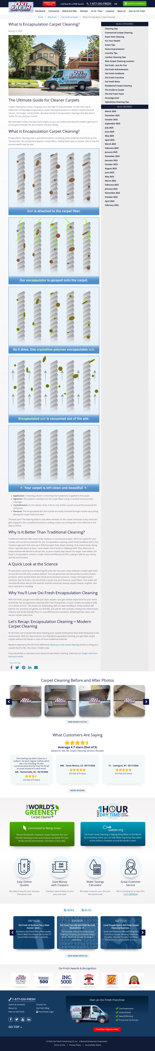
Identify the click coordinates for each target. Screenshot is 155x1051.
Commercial (53, 11)
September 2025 (112, 123)
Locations (110, 11)
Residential (40, 11)
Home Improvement (114, 49)
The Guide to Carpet (114, 89)
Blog (86, 910)
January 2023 (111, 189)
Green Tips (110, 45)
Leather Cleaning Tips (115, 57)
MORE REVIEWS (77, 790)
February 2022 (112, 205)
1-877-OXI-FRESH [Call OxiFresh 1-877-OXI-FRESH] (21, 999)
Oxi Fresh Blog (42, 1008)
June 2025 (109, 131)
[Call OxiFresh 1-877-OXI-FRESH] (99, 4)
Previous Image (9, 702)
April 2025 (109, 140)
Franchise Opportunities (107, 1029)
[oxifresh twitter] (17, 1019)
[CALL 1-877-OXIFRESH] (131, 867)
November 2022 (112, 193)
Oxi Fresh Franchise (114, 77)
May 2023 (109, 176)
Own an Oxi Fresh (137, 11)
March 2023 (110, 180)
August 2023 (111, 168)
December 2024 (112, 156)
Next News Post (142, 932)
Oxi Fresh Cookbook (114, 73)
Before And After (69, 11)
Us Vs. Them (96, 11)
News (69, 910)
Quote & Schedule (16, 1004)
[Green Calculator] (95, 867)
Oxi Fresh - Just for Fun (116, 65)
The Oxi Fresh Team (114, 93)
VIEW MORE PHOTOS (77, 722)
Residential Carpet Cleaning (118, 85)
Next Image (146, 702)
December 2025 (112, 115)
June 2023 (109, 172)
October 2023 (111, 164)
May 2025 (109, 136)
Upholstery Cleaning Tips (117, 102)
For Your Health (112, 40)
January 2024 (111, 160)
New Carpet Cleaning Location (119, 61)
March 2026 (110, 111)
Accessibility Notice (93, 1045)
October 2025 (111, 119)
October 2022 (111, 197)
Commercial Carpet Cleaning (118, 32)
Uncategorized (112, 98)
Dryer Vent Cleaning (114, 36)
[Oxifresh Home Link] (20, 6)
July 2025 (109, 127)
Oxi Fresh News (112, 81)
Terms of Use (59, 1045)
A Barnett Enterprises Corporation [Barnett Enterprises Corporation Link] (93, 1041)
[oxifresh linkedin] (29, 1019)
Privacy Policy (75, 1045)
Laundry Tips (111, 53)
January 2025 (111, 152)
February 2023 (112, 184)
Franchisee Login (45, 1011)
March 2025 (110, 144)
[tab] (69, 909)
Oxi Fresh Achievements (116, 69)
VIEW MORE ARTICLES (77, 955)
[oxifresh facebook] (10, 1019)
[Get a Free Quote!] (24, 867)
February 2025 (112, 148)
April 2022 (109, 201)
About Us (121, 11)
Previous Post (13, 932)
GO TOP (15, 1027)
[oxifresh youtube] (23, 1019)
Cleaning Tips (111, 28)
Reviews (84, 11)
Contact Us (41, 1004)
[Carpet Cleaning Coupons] (60, 867)
